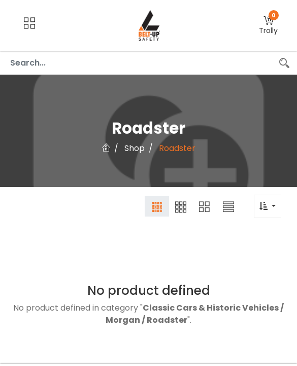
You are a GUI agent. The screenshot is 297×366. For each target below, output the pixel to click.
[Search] (284, 62)
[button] (268, 25)
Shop (134, 148)
